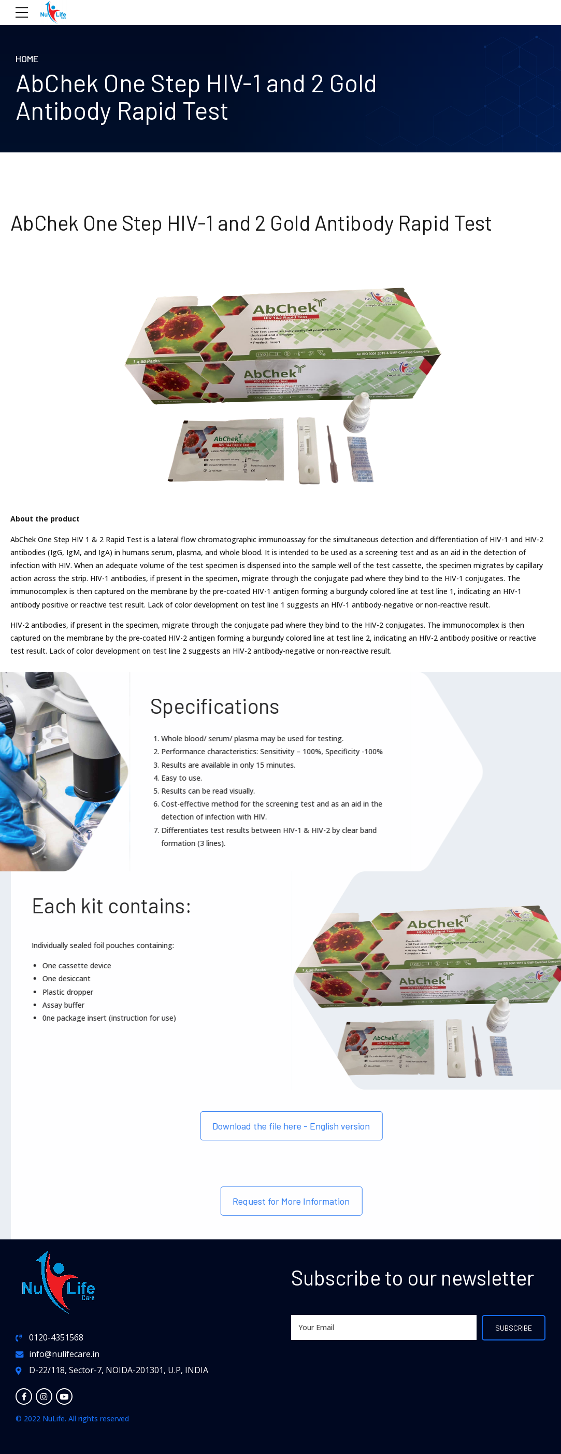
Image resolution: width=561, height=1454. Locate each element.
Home (27, 58)
